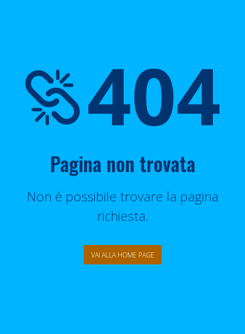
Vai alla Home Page (122, 254)
